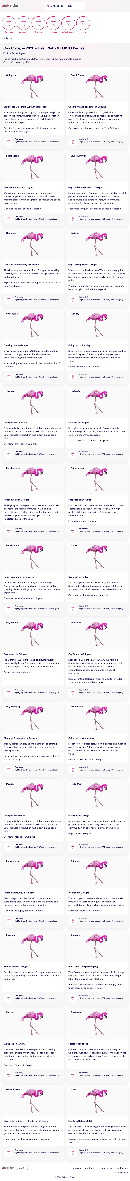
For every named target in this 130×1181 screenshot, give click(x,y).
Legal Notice (122, 1168)
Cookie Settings (120, 1172)
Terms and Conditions (82, 1168)
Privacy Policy (105, 1168)
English (22, 1168)
